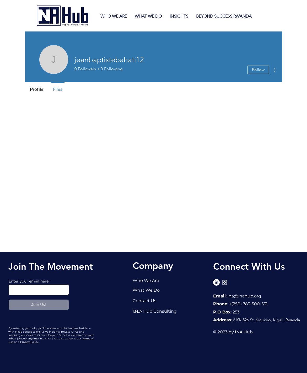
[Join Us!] (39, 305)
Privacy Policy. (29, 342)
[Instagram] (224, 282)
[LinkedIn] (216, 282)
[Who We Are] (149, 280)
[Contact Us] (149, 300)
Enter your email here (29, 281)
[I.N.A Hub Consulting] (157, 311)
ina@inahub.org (244, 296)
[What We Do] (149, 290)
